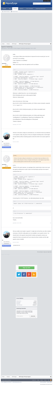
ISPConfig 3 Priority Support (14, 48)
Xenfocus (9, 380)
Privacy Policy (49, 382)
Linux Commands (29, 8)
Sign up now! (26, 267)
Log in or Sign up (47, 0)
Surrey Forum (49, 384)
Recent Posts (14, 11)
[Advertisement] (13, 27)
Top (48, 380)
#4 (50, 242)
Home (45, 380)
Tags (10, 8)
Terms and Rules (43, 382)
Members (21, 8)
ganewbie (28, 48)
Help (38, 380)
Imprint (41, 380)
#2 (50, 141)
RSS (50, 380)
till (2, 141)
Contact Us (34, 380)
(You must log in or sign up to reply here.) (44, 251)
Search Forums (7, 11)
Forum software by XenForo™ (11, 382)
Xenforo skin (4, 380)
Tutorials (4, 8)
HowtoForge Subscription (41, 8)
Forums (15, 8)
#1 (50, 124)
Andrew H (35, 304)
